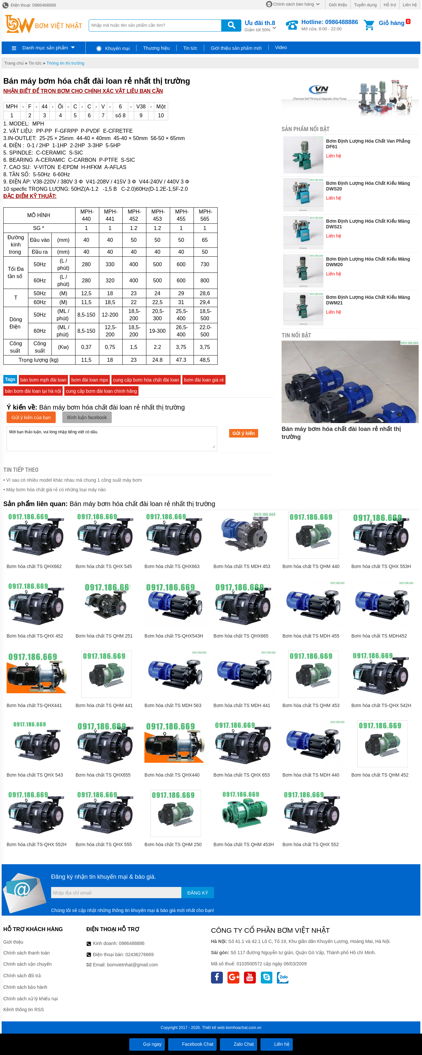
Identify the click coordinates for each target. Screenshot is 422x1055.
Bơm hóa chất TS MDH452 (379, 636)
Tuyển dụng (365, 4)
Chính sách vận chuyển (27, 964)
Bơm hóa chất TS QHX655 (103, 775)
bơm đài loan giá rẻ (204, 380)
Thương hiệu (156, 48)
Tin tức (190, 48)
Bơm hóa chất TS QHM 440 (311, 566)
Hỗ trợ (390, 4)
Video (281, 47)
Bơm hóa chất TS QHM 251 (104, 636)
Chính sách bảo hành (25, 987)
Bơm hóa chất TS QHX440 (171, 775)
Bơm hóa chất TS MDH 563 (172, 705)
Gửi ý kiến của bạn (31, 417)
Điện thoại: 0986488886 (29, 5)
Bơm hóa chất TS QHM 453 (311, 705)
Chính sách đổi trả (22, 975)
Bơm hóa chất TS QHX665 (240, 636)
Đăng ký (197, 893)
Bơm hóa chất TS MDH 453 (241, 566)
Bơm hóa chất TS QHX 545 (103, 566)
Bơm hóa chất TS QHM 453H (243, 844)
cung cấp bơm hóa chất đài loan (146, 380)
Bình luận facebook (87, 417)
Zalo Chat (238, 1044)
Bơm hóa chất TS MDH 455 (311, 636)
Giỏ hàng (392, 23)
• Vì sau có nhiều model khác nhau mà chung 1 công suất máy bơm (72, 480)
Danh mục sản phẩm (45, 47)
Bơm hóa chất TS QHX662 (34, 566)
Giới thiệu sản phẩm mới (236, 48)
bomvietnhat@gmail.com (132, 964)
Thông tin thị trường (65, 63)
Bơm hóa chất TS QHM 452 (379, 775)
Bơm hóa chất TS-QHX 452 (35, 636)
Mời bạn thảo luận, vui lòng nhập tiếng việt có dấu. (112, 438)
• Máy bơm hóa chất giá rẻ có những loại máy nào (54, 489)
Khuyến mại (113, 48)
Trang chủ (14, 63)
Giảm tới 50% (260, 25)
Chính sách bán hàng (293, 4)
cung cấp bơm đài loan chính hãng (101, 391)
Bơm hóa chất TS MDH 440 (311, 775)
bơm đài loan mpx (89, 380)
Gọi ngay (147, 1044)
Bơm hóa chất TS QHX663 (171, 566)
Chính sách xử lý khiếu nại (30, 998)
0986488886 (132, 943)
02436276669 (139, 954)
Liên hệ (410, 4)
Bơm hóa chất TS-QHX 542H (381, 705)
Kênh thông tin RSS (23, 1009)
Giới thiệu (338, 4)
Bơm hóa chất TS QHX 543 (35, 775)
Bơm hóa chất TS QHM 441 (104, 705)
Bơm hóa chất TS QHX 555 (103, 844)
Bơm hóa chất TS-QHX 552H (37, 844)
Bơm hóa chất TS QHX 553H (381, 566)
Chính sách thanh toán (26, 952)
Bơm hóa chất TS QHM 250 (172, 844)
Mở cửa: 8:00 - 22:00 (329, 25)
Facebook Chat (192, 1044)
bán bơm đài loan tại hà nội (33, 391)
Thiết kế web (213, 1027)
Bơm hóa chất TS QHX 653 (241, 775)
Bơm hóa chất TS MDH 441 (241, 705)
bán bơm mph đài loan (43, 380)
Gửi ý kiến (243, 433)
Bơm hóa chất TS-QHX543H (173, 636)
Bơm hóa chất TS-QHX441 (34, 705)
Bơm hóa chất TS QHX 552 (311, 844)
